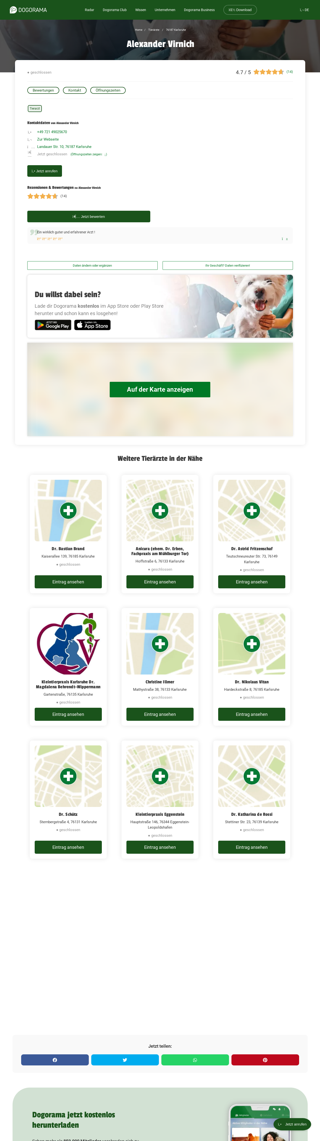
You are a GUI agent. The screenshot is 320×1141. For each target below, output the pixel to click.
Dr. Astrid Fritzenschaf (252, 548)
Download (240, 10)
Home (138, 30)
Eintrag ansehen (68, 581)
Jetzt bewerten (89, 216)
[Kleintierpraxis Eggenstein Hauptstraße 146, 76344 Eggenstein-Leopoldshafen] (160, 799)
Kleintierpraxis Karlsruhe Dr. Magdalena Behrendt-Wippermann (68, 684)
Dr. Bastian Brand (68, 548)
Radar (89, 10)
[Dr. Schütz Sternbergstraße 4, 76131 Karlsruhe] (68, 799)
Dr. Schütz (68, 814)
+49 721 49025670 (52, 132)
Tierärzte (153, 30)
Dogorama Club (115, 10)
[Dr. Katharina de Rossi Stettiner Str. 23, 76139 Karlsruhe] (251, 799)
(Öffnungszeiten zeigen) (89, 154)
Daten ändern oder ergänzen (92, 265)
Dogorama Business (199, 10)
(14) (290, 72)
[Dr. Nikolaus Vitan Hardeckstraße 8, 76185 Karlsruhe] (251, 667)
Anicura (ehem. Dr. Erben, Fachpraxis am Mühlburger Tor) (160, 551)
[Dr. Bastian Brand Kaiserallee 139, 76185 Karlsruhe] (68, 534)
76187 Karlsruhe (175, 30)
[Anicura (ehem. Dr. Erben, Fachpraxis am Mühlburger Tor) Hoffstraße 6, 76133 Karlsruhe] (160, 534)
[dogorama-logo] (28, 10)
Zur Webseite (48, 139)
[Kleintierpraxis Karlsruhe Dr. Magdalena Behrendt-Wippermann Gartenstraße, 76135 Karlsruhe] (68, 667)
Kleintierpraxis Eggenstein (160, 814)
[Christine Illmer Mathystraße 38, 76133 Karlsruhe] (160, 667)
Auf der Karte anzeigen (160, 389)
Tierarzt (35, 108)
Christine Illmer (160, 682)
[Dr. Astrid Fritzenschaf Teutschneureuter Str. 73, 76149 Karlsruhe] (251, 534)
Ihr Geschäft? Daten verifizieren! (227, 265)
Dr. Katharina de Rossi (252, 814)
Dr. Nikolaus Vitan (252, 682)
